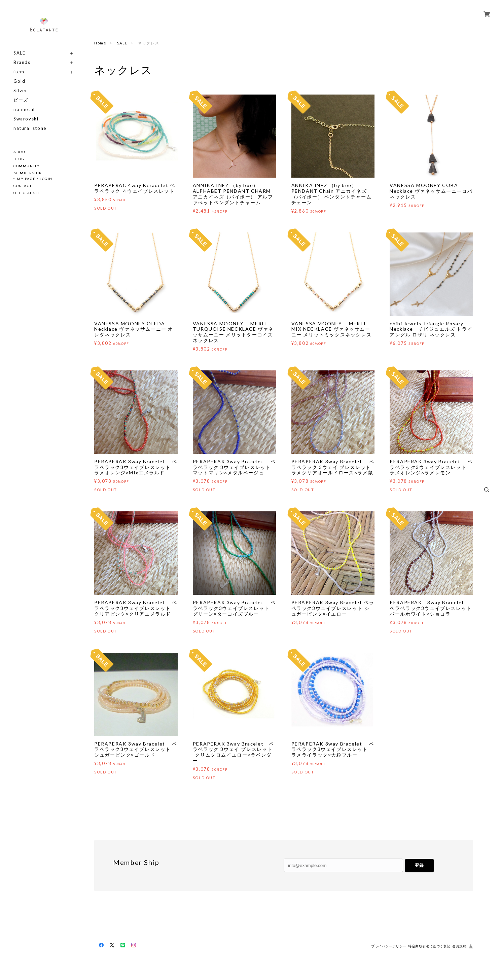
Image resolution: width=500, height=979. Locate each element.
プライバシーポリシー (388, 946)
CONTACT (22, 186)
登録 (419, 865)
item (18, 72)
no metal (24, 109)
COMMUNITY (26, 166)
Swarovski (25, 119)
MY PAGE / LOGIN (34, 179)
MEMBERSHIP (27, 173)
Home (100, 43)
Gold (19, 81)
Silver (20, 90)
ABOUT (20, 152)
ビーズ (20, 100)
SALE (19, 53)
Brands (22, 62)
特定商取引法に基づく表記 (429, 946)
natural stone (29, 128)
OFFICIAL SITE (27, 193)
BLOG (18, 159)
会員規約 (459, 946)
